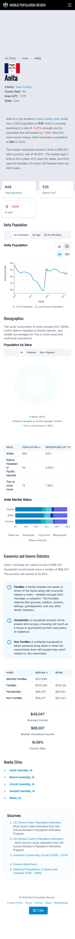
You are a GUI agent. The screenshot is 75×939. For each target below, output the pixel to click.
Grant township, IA (18, 770)
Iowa (25, 58)
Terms (28, 902)
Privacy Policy (15, 902)
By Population (21, 234)
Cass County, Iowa (48, 118)
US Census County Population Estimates (38, 838)
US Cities (11, 58)
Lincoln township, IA (19, 784)
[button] (69, 5)
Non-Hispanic (47, 352)
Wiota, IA (12, 798)
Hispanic (31, 352)
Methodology (61, 902)
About (48, 902)
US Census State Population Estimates (37, 822)
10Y (67, 254)
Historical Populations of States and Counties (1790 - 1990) (35, 871)
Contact (38, 902)
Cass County (24, 86)
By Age (36, 234)
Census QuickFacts (25, 864)
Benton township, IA (19, 777)
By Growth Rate (52, 234)
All (59, 254)
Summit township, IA (19, 791)
